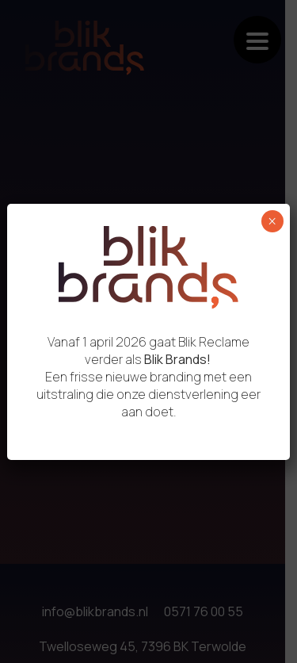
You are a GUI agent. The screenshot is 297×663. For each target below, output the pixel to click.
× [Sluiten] (272, 221)
